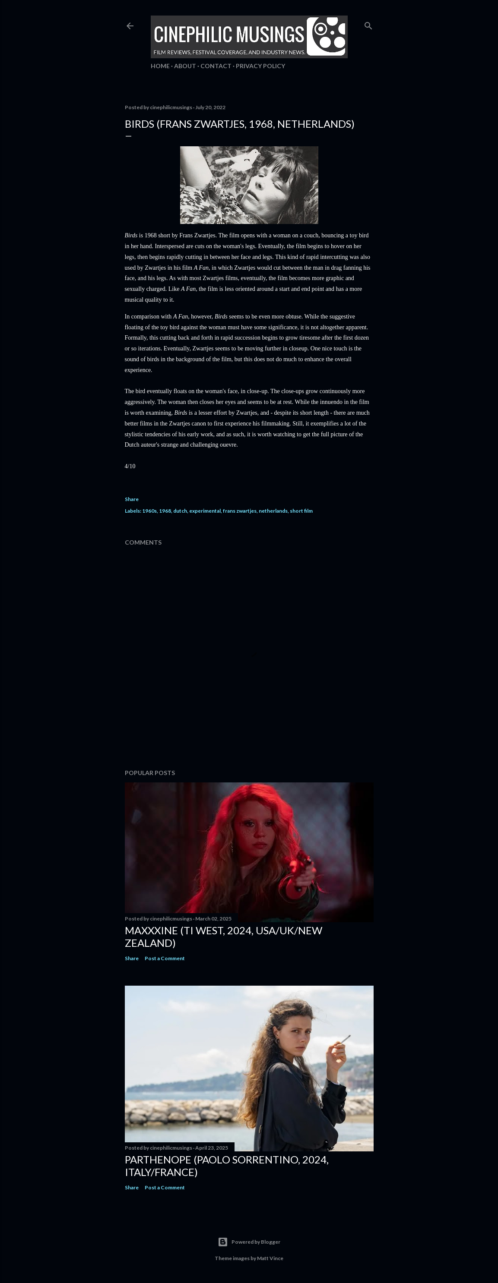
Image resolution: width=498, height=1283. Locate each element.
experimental (205, 511)
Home (160, 65)
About (185, 65)
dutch (180, 511)
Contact (216, 65)
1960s (149, 511)
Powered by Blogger (249, 1242)
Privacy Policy (260, 65)
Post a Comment (165, 958)
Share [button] (132, 499)
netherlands (273, 511)
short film (301, 511)
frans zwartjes (240, 511)
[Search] (368, 24)
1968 (165, 511)
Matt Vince (270, 1258)
